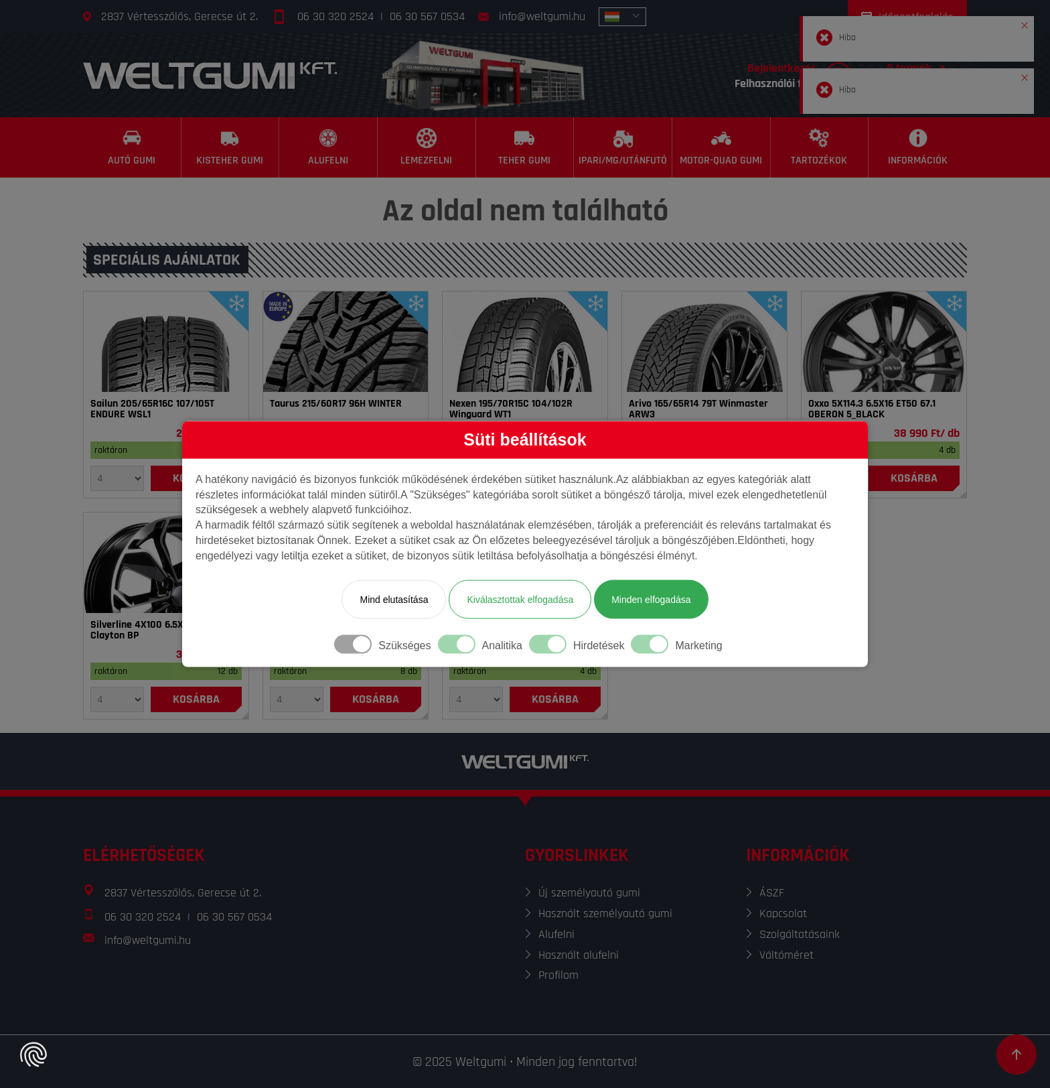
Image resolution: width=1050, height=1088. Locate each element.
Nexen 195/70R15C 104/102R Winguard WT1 (511, 409)
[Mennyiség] (117, 478)
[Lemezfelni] (427, 147)
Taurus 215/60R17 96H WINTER (336, 404)
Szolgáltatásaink (799, 934)
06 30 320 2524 (335, 16)
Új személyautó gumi (589, 892)
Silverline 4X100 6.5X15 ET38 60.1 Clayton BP (163, 630)
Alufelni (556, 934)
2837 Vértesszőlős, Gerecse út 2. (179, 16)
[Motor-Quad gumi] (721, 147)
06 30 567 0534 (427, 16)
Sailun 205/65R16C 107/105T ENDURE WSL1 (152, 409)
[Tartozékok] (820, 147)
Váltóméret (786, 955)
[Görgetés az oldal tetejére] (1016, 1054)
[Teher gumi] (525, 147)
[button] (1024, 22)
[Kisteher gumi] (230, 147)
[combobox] (622, 16)
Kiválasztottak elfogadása (520, 599)
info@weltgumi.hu (542, 16)
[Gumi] (166, 341)
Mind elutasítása (394, 599)
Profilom (558, 975)
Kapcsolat (783, 913)
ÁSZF (771, 892)
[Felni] (884, 341)
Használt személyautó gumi (605, 913)
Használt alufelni (578, 955)
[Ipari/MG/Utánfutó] (623, 147)
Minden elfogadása (650, 599)
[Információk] (918, 147)
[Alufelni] (328, 147)
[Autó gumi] (132, 147)
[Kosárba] (914, 478)
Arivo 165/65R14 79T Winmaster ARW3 (698, 409)
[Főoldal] (210, 75)
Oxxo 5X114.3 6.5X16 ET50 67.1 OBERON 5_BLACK (871, 409)
